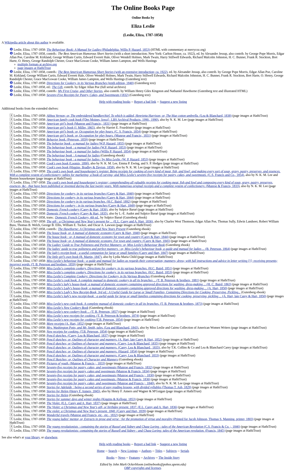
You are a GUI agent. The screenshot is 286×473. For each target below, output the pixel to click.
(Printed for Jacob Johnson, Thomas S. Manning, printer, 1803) (150, 419)
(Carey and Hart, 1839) (96, 411)
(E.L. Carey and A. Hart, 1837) (74, 403)
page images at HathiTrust (34, 68)
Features (134, 457)
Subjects (171, 451)
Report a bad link (145, 101)
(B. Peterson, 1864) (138, 249)
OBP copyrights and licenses (142, 468)
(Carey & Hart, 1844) (90, 197)
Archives (149, 457)
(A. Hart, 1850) (137, 288)
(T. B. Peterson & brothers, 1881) (123, 280)
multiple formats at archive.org (37, 64)
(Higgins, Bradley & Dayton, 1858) (80, 167)
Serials (185, 451)
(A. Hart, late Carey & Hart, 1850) (156, 296)
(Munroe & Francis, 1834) (98, 371)
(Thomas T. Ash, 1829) (119, 387)
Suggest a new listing (173, 101)
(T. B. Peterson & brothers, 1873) (125, 303)
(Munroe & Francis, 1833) (141, 184)
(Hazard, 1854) (92, 351)
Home (101, 451)
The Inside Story (169, 457)
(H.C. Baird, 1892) (89, 201)
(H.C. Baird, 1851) (109, 268)
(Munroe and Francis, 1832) (100, 367)
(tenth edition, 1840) (90, 83)
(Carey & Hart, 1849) (91, 205)
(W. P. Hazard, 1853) (97, 159)
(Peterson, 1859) (67, 139)
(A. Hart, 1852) (66, 323)
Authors (146, 451)
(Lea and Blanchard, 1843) (92, 327)
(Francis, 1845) (136, 430)
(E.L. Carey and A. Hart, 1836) (100, 221)
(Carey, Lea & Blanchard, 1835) (103, 343)
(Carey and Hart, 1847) (107, 252)
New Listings (129, 451)
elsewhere (51, 437)
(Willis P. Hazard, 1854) (89, 151)
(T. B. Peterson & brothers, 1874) (93, 315)
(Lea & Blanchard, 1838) (139, 115)
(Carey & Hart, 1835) (77, 213)
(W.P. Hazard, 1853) (86, 147)
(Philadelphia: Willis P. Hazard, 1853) (98, 49)
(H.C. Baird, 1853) (109, 272)
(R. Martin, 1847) (74, 256)
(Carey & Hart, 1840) (90, 193)
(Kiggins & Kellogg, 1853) (91, 399)
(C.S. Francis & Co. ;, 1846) (143, 426)
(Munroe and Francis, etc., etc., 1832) (82, 415)
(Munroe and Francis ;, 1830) (100, 375)
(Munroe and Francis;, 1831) (79, 123)
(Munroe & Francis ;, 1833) (76, 363)
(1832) (88, 95)
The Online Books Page (143, 7)
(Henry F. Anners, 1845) (73, 391)
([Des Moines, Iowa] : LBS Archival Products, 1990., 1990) (102, 119)
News (121, 457)
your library (32, 437)
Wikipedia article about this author (26, 42)
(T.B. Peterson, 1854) (85, 319)
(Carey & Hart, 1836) (77, 209)
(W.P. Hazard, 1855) (86, 143)
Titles (158, 451)
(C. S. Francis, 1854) (94, 131)
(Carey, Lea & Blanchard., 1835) (103, 347)
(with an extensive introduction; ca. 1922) (112, 72)
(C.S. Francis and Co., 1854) (145, 173)
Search (112, 451)
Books (110, 457)
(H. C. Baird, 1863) (139, 284)
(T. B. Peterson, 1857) (83, 311)
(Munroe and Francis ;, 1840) (100, 383)
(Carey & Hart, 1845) (108, 241)
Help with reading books (114, 101)
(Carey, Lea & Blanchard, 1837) (78, 335)
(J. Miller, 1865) (71, 127)
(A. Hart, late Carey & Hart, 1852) (104, 339)
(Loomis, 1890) (68, 163)
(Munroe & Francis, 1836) (98, 379)
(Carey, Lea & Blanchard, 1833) (103, 355)
